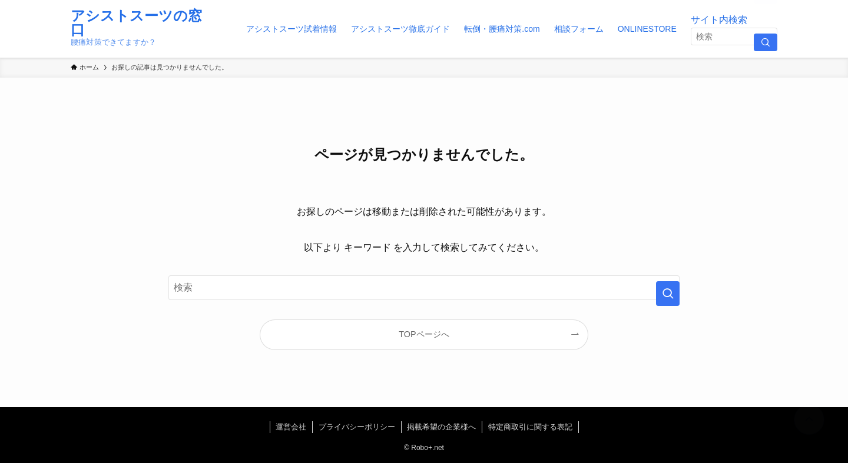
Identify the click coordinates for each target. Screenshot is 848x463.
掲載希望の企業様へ (441, 426)
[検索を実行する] (765, 42)
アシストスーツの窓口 (136, 23)
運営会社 (291, 426)
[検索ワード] (734, 36)
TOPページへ (424, 334)
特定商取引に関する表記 (530, 426)
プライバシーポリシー (357, 426)
